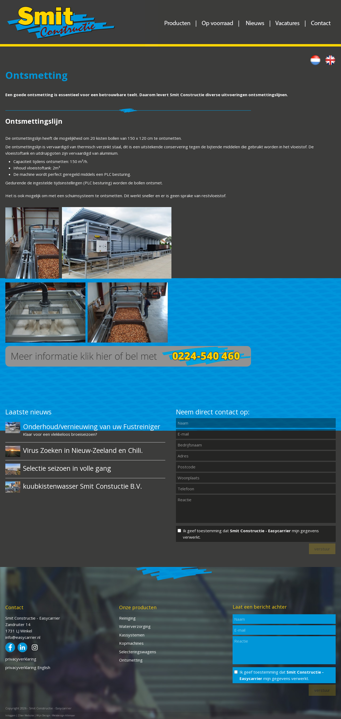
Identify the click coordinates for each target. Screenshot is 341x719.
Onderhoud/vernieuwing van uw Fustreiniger (91, 426)
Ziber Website (26, 715)
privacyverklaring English (27, 667)
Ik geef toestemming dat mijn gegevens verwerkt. (251, 534)
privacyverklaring (20, 659)
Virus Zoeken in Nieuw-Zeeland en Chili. (83, 450)
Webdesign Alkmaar (63, 715)
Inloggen (10, 715)
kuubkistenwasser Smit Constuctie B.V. (82, 486)
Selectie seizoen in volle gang (67, 468)
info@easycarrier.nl (22, 637)
